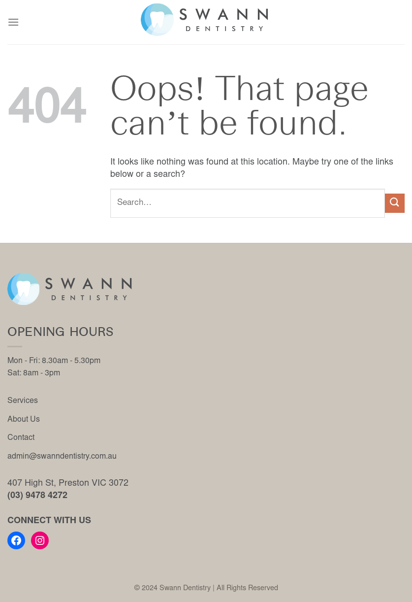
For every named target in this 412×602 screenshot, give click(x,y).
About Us (23, 420)
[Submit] (395, 203)
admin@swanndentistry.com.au (62, 457)
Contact (20, 438)
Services (22, 401)
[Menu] (13, 22)
